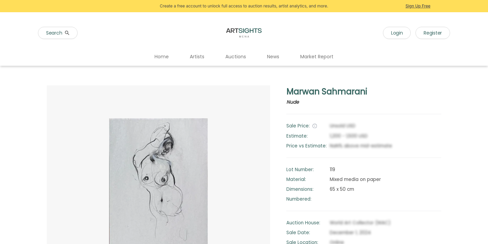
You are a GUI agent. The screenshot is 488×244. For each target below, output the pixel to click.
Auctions (235, 56)
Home (162, 56)
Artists (197, 56)
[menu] (244, 57)
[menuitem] (161, 57)
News (273, 56)
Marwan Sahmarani (326, 91)
